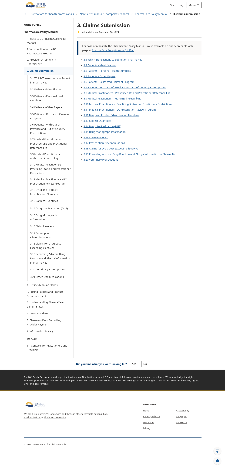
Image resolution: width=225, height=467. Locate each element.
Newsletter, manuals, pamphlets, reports (104, 14)
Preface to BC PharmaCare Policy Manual (46, 41)
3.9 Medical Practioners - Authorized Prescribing (112, 98)
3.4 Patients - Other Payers (46, 107)
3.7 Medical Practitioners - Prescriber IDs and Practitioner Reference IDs (48, 144)
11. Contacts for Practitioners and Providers (47, 348)
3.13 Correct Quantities (44, 201)
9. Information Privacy (40, 331)
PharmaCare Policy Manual (151, 14)
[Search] (176, 5)
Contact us (181, 422)
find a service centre (55, 417)
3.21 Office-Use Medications (47, 277)
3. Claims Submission (40, 71)
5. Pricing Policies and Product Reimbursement (45, 294)
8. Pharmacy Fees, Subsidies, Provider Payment (44, 322)
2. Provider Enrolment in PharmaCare (41, 62)
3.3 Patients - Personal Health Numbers (47, 98)
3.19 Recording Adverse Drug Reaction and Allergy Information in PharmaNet (50, 258)
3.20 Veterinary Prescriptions (47, 269)
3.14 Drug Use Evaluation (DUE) (49, 208)
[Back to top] (217, 451)
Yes (134, 364)
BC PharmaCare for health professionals (49, 14)
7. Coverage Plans (37, 313)
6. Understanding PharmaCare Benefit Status (45, 304)
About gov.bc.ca (151, 416)
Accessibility (182, 410)
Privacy (147, 428)
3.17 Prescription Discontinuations (40, 235)
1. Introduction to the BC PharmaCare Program (41, 51)
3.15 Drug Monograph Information (43, 217)
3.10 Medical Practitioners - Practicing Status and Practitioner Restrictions (50, 169)
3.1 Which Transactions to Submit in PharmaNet (50, 80)
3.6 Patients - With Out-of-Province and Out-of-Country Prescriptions (47, 129)
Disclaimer (148, 422)
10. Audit (32, 339)
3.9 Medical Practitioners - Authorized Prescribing (45, 156)
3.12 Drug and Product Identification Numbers (44, 192)
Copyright (181, 416)
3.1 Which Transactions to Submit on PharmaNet (113, 59)
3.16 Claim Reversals (42, 226)
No (145, 364)
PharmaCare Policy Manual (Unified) (113, 50)
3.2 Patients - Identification (46, 89)
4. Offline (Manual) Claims (42, 285)
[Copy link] (217, 461)
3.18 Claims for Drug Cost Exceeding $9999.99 (45, 246)
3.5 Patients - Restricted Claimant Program (50, 116)
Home (146, 410)
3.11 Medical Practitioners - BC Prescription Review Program (48, 181)
